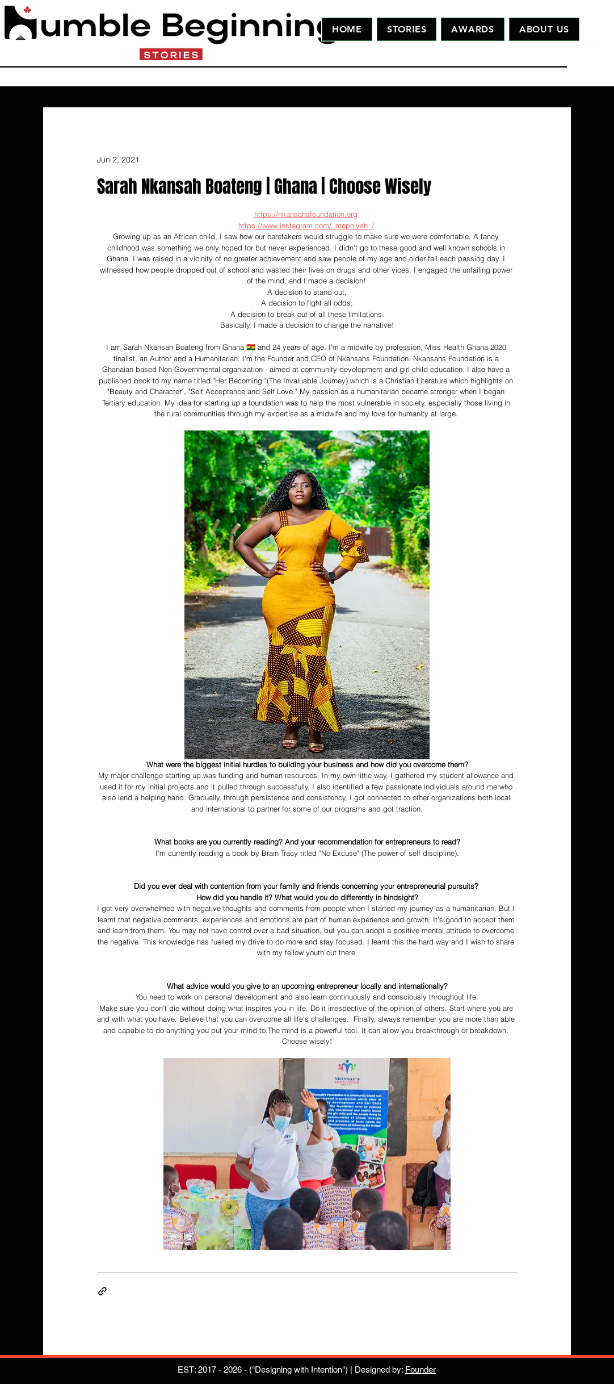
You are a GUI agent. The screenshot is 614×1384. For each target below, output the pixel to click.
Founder (420, 1369)
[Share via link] (102, 1291)
